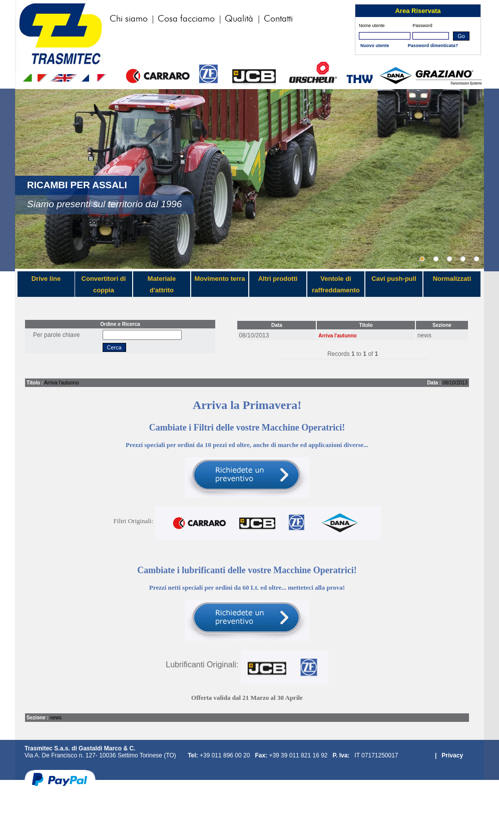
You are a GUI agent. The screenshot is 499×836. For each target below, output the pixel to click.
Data (276, 325)
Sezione (441, 325)
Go (461, 36)
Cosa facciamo (187, 19)
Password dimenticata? (433, 45)
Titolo (366, 325)
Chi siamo (130, 19)
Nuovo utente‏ (374, 45)
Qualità (240, 19)
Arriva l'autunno (337, 335)
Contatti (278, 19)
